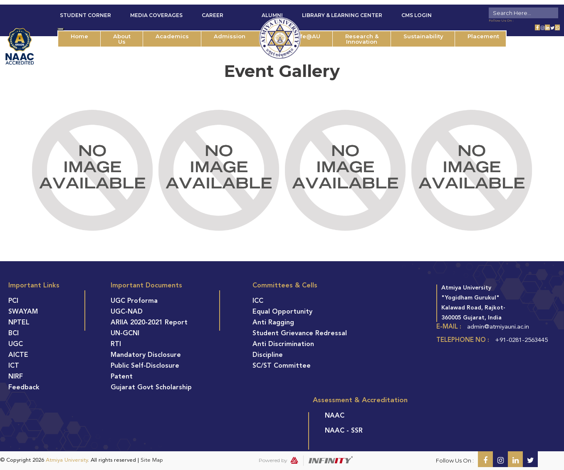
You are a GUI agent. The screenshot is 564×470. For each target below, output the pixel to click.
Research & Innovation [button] (361, 39)
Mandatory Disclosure (146, 355)
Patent (122, 377)
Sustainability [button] (423, 36)
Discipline (267, 355)
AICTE (18, 355)
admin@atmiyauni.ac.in (498, 327)
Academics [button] (172, 36)
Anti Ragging (273, 322)
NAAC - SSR (344, 431)
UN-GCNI (125, 333)
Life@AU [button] (307, 36)
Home (79, 36)
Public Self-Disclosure (145, 366)
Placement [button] (483, 36)
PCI (13, 301)
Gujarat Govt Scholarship (151, 387)
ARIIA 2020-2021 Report (149, 322)
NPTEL (19, 322)
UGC (15, 344)
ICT (13, 366)
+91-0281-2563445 (521, 340)
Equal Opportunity (282, 312)
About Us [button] (122, 39)
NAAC (334, 416)
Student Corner (85, 15)
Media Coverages (156, 15)
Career (212, 15)
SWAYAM (23, 312)
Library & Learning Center (342, 15)
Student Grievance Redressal (299, 333)
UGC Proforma (134, 301)
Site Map (152, 460)
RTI (116, 344)
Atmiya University (67, 460)
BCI (13, 333)
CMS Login (416, 15)
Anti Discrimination (283, 344)
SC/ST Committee (281, 366)
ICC (257, 301)
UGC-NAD (127, 312)
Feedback (24, 387)
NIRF (15, 377)
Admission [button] (229, 36)
